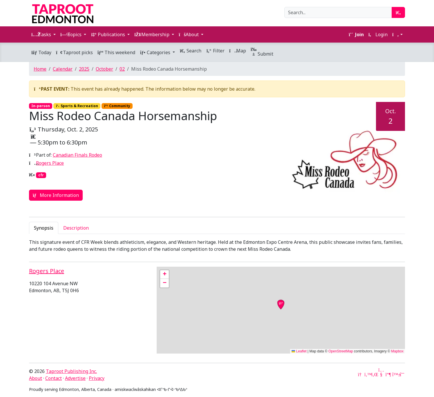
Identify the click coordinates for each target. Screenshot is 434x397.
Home (40, 69)
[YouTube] (381, 374)
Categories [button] (155, 52)
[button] (397, 34)
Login (378, 34)
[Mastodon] (388, 374)
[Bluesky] (395, 374)
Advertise (75, 378)
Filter (215, 50)
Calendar (63, 69)
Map (237, 50)
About (35, 378)
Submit (262, 52)
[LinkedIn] (374, 374)
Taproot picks (74, 52)
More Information (56, 195)
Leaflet (299, 351)
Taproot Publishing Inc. (71, 371)
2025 (84, 69)
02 (122, 69)
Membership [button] (152, 34)
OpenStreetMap (340, 351)
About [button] (189, 34)
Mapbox (397, 351)
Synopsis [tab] (43, 228)
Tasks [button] (41, 34)
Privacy (96, 378)
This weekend (116, 52)
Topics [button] (71, 34)
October (104, 69)
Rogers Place (50, 163)
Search (190, 50)
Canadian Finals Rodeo (77, 155)
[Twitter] (367, 374)
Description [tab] (76, 228)
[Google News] (360, 374)
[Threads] (402, 374)
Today (41, 52)
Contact (53, 378)
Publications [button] (108, 34)
